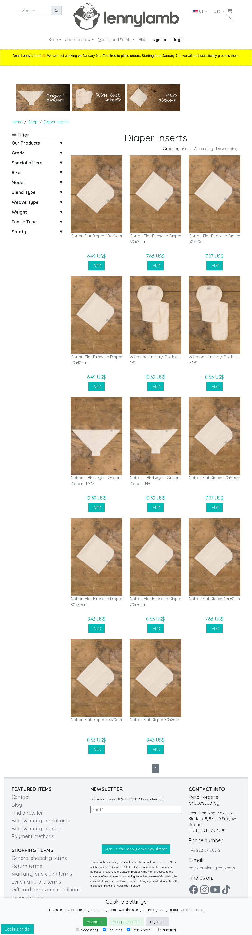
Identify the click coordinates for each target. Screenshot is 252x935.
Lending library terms (36, 882)
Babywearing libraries (37, 828)
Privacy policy (27, 897)
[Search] (35, 10)
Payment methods (33, 836)
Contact (21, 797)
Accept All (95, 921)
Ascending (203, 148)
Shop (53, 39)
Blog (143, 39)
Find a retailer (27, 813)
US (198, 11)
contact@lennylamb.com (212, 868)
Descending (226, 148)
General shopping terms (39, 858)
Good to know (78, 39)
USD (218, 11)
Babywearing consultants (41, 820)
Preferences (139, 930)
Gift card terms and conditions (46, 889)
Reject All (157, 921)
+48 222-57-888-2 (204, 850)
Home (17, 121)
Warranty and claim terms (42, 874)
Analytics (112, 930)
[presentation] (127, 828)
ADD (96, 265)
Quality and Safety (115, 39)
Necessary (87, 930)
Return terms (27, 866)
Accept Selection (126, 921)
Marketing (166, 930)
